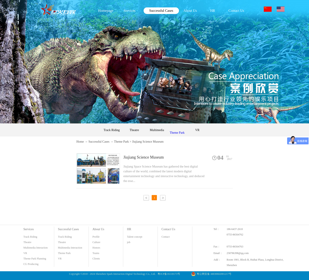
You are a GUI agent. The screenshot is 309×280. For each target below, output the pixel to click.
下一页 (163, 197)
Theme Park (121, 141)
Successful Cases (99, 141)
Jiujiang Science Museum (147, 141)
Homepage (105, 10)
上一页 (146, 197)
